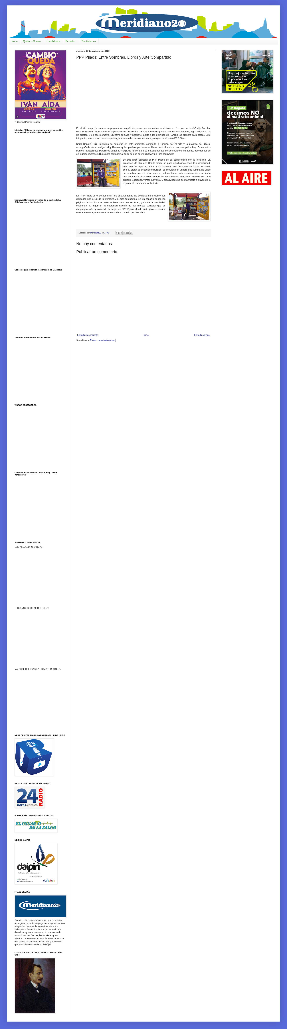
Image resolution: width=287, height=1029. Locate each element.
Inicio (15, 41)
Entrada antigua (202, 335)
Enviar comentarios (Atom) (103, 340)
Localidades (53, 41)
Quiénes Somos (32, 41)
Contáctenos (89, 41)
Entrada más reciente (87, 335)
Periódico (71, 41)
